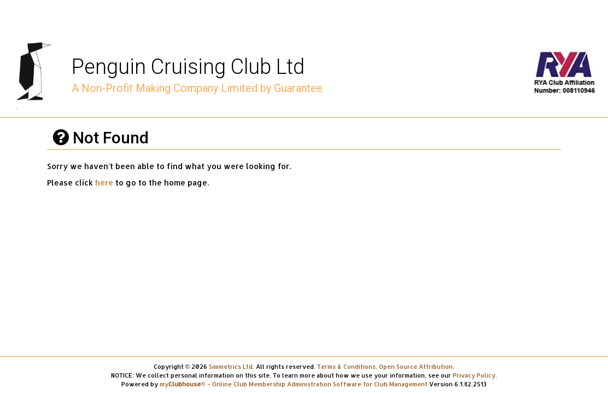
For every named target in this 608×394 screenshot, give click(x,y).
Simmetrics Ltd (231, 366)
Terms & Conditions (346, 366)
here (104, 182)
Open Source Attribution (416, 366)
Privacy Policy (474, 375)
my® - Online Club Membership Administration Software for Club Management (293, 384)
